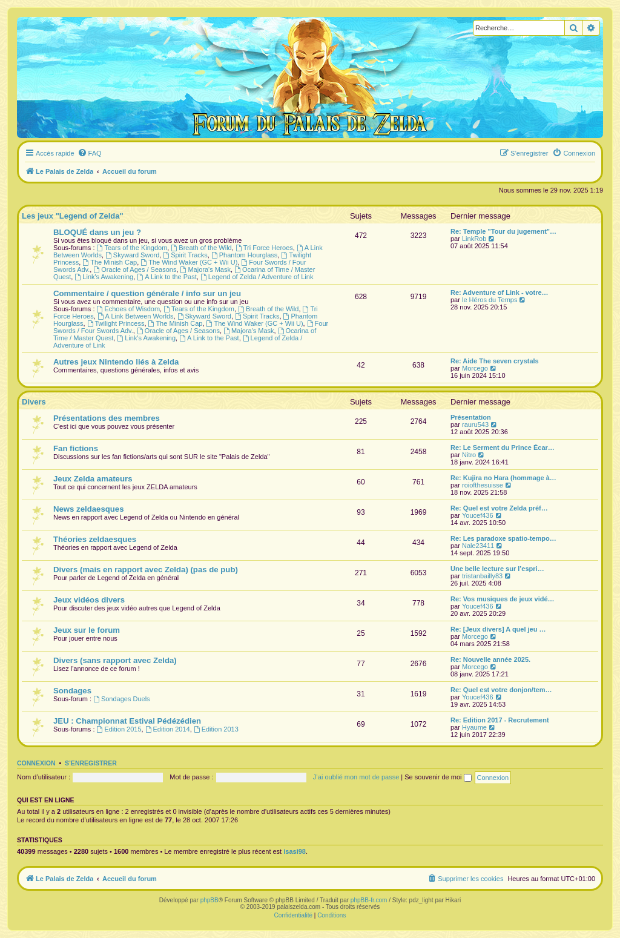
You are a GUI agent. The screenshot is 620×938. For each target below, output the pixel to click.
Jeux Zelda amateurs (92, 478)
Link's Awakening (103, 276)
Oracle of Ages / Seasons (134, 269)
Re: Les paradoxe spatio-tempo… (503, 538)
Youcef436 (477, 515)
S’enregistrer (91, 763)
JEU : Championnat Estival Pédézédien (127, 720)
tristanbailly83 (482, 576)
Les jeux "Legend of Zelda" (73, 215)
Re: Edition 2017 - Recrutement (499, 720)
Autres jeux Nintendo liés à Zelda (116, 361)
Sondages (72, 690)
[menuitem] (90, 153)
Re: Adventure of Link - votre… (499, 292)
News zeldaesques (88, 509)
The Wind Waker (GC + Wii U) (188, 262)
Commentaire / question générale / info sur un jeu (147, 293)
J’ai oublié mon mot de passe (356, 777)
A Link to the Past (166, 276)
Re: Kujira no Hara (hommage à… (503, 477)
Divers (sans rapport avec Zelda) (115, 660)
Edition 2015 (119, 729)
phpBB (209, 900)
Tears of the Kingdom (132, 247)
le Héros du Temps (490, 299)
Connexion (36, 763)
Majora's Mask (205, 269)
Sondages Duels (121, 698)
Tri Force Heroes (264, 247)
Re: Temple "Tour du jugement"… (503, 231)
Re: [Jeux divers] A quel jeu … (498, 629)
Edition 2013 (216, 729)
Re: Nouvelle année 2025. (490, 659)
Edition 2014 (167, 729)
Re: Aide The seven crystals (494, 361)
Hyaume (474, 727)
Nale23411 (478, 545)
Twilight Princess (116, 323)
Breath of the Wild (201, 247)
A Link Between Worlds (135, 316)
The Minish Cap (109, 262)
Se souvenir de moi (437, 777)
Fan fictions (75, 448)
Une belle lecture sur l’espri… (497, 568)
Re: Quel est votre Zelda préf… (499, 508)
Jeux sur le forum (86, 630)
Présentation (470, 417)
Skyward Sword (132, 255)
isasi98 (294, 851)
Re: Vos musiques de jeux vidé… (502, 599)
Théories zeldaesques (94, 539)
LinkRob (474, 238)
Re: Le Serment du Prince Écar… (502, 447)
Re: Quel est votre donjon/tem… (501, 689)
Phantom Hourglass (244, 255)
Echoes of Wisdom (128, 308)
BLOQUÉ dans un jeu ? (97, 232)
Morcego (475, 368)
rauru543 (475, 424)
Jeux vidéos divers (89, 599)
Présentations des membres (106, 418)
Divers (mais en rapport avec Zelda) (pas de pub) (145, 569)
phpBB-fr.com (369, 900)
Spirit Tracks (185, 255)
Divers (34, 401)
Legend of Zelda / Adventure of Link (257, 276)
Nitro (469, 454)
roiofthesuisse (482, 485)
